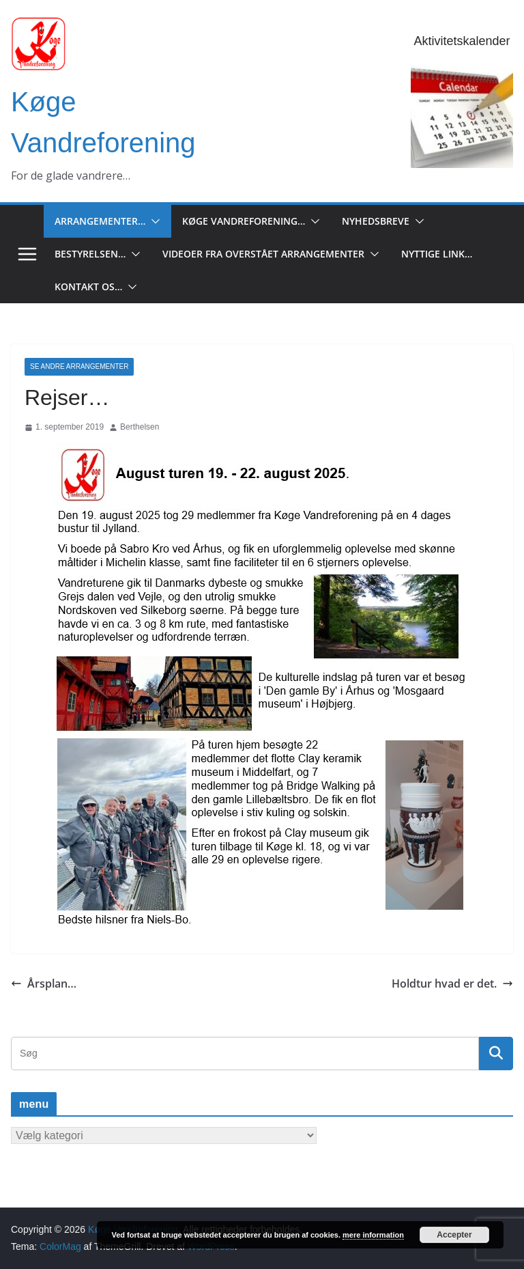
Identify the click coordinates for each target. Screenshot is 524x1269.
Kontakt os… (88, 286)
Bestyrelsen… (90, 253)
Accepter (454, 1235)
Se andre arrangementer (79, 366)
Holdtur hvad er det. (452, 983)
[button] (152, 221)
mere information (373, 1235)
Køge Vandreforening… (243, 220)
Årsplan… (43, 983)
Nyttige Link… (436, 253)
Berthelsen (139, 427)
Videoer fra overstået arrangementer (263, 253)
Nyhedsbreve (375, 220)
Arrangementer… (100, 220)
